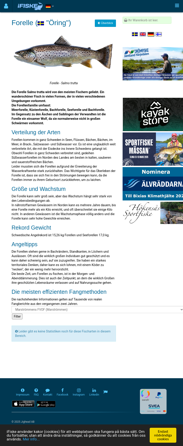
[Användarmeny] (6, 6)
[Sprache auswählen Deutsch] (151, 34)
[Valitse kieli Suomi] (159, 34)
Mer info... (31, 439)
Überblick (105, 23)
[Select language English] (143, 34)
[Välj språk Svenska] (135, 34)
